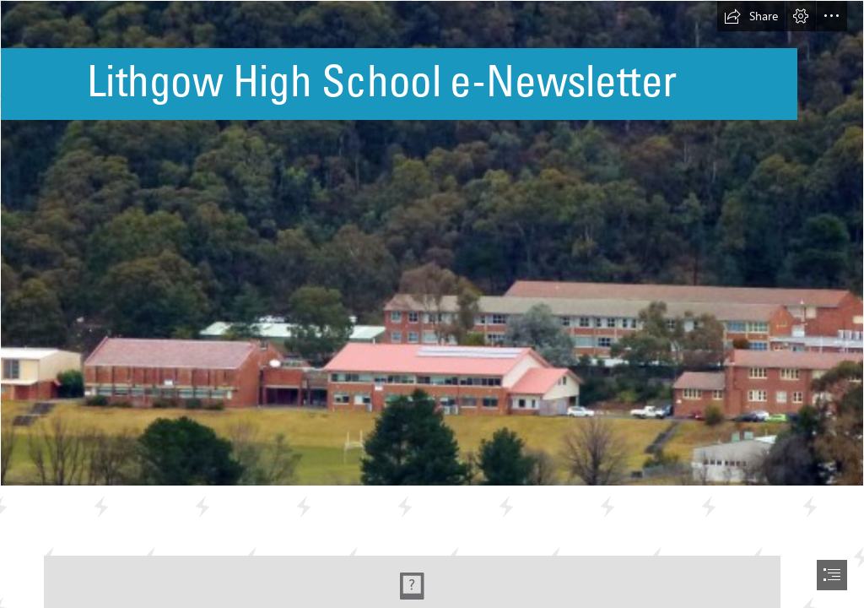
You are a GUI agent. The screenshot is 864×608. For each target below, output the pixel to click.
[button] (751, 16)
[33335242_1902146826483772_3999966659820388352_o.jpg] (432, 243)
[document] (432, 304)
